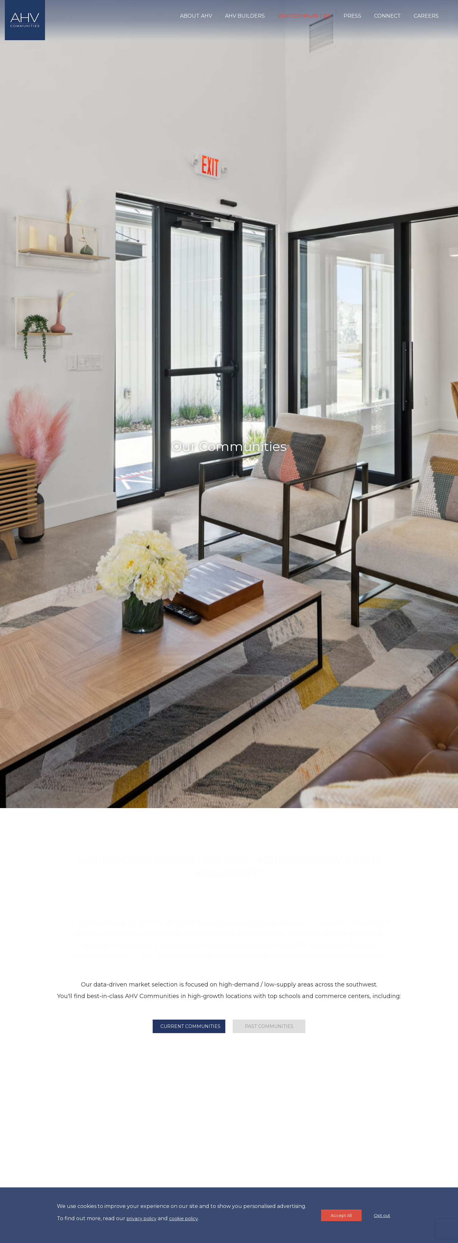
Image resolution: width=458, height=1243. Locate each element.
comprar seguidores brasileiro (229, 934)
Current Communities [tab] (190, 1026)
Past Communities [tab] (269, 1026)
